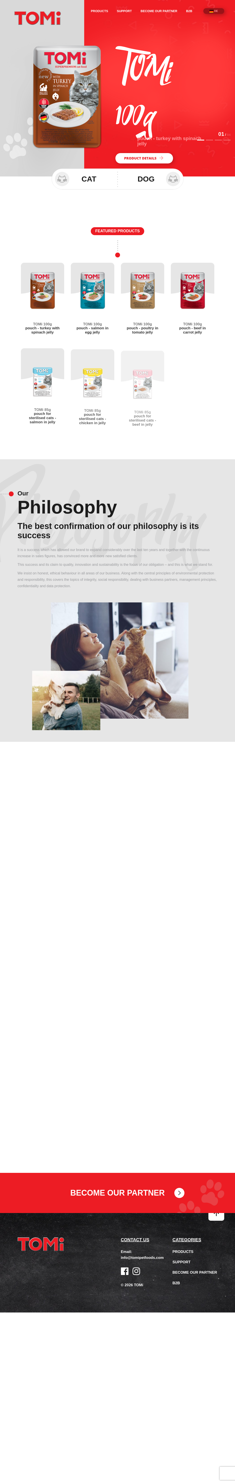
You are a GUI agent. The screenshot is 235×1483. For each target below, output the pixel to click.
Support (124, 11)
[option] (117, 88)
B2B (189, 11)
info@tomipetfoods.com (142, 1262)
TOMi (37, 18)
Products (99, 11)
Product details (144, 158)
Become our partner (159, 11)
